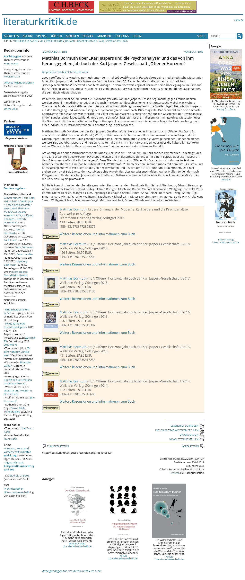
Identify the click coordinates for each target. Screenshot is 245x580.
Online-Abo (10, 109)
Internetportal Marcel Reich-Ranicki (16, 273)
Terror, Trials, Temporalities (15, 409)
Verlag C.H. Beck (226, 109)
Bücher (56, 36)
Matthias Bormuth (73, 209)
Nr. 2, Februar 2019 (51, 41)
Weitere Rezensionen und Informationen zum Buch (97, 234)
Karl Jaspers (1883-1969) (113, 41)
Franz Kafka (10, 439)
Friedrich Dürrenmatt (15, 220)
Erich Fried (10, 240)
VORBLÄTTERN (194, 51)
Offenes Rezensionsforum (19, 82)
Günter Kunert (12, 198)
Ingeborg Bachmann (15, 262)
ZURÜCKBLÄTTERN (54, 51)
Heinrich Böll (11, 201)
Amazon (226, 179)
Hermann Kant (12, 215)
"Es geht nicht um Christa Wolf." (17, 351)
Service (88, 36)
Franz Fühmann (24, 247)
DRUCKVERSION (192, 434)
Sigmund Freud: (19, 466)
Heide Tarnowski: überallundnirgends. (15, 325)
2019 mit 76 (10, 344)
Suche (201, 36)
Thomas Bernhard (14, 231)
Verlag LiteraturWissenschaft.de (123, 557)
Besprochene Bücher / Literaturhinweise (65, 72)
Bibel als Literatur (20, 475)
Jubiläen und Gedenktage (81, 41)
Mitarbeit (104, 36)
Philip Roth (28, 198)
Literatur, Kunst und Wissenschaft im (17, 452)
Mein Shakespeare (14, 212)
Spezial (42, 36)
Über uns (122, 36)
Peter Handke (25, 254)
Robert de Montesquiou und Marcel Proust (18, 381)
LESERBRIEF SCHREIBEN (187, 425)
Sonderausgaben (14, 188)
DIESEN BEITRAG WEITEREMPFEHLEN (179, 430)
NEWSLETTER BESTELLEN (186, 439)
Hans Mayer (11, 63)
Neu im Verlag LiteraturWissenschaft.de (77, 545)
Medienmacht (12, 76)
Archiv (28, 36)
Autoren (72, 36)
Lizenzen (175, 473)
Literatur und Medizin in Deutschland (18, 392)
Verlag (238, 19)
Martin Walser (16, 205)
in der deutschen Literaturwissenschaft (16, 490)
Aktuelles (11, 36)
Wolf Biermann (20, 208)
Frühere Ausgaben (26, 41)
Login (137, 36)
